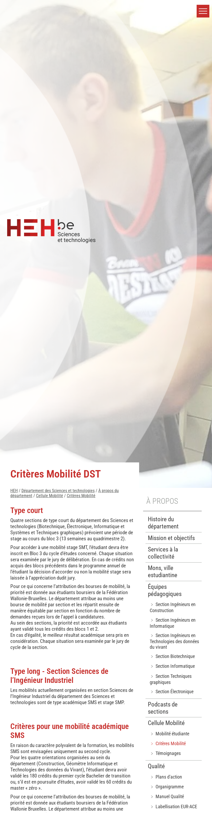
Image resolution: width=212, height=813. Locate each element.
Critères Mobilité (81, 495)
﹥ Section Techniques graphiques (171, 679)
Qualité (156, 766)
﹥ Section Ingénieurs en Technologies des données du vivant (174, 641)
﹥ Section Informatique (172, 666)
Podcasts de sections (163, 708)
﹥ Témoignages (165, 753)
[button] (203, 11)
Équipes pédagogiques (165, 590)
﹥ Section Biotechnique (172, 656)
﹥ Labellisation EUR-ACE (173, 806)
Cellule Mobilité (49, 495)
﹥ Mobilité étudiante (169, 733)
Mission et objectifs (171, 538)
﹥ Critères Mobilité (168, 743)
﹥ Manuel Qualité (167, 796)
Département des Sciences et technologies (58, 490)
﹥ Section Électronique (171, 691)
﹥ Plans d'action (166, 777)
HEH (14, 490)
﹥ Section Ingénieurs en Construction (173, 607)
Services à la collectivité (163, 553)
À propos (162, 501)
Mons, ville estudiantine (162, 571)
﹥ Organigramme (167, 786)
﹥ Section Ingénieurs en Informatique (173, 623)
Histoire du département (163, 523)
